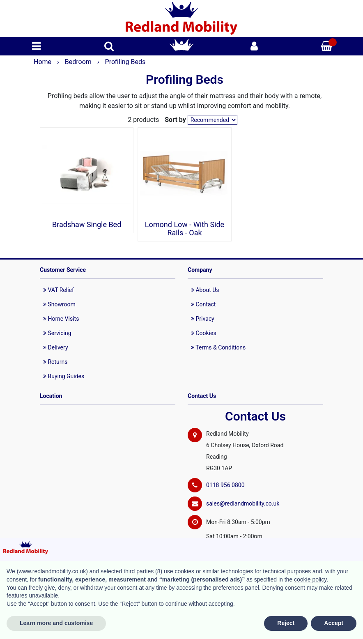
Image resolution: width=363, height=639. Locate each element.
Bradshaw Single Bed (86, 225)
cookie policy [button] (310, 579)
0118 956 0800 (225, 485)
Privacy (202, 318)
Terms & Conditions (218, 347)
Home (43, 62)
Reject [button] (285, 623)
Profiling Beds (125, 62)
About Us (205, 290)
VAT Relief (58, 290)
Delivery (55, 347)
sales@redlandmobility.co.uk (242, 503)
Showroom (59, 304)
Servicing (57, 333)
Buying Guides (63, 376)
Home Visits (61, 318)
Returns (55, 362)
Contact (203, 304)
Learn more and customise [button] (56, 623)
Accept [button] (333, 623)
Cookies (203, 333)
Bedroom (79, 62)
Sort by (175, 120)
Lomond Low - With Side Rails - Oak (184, 229)
